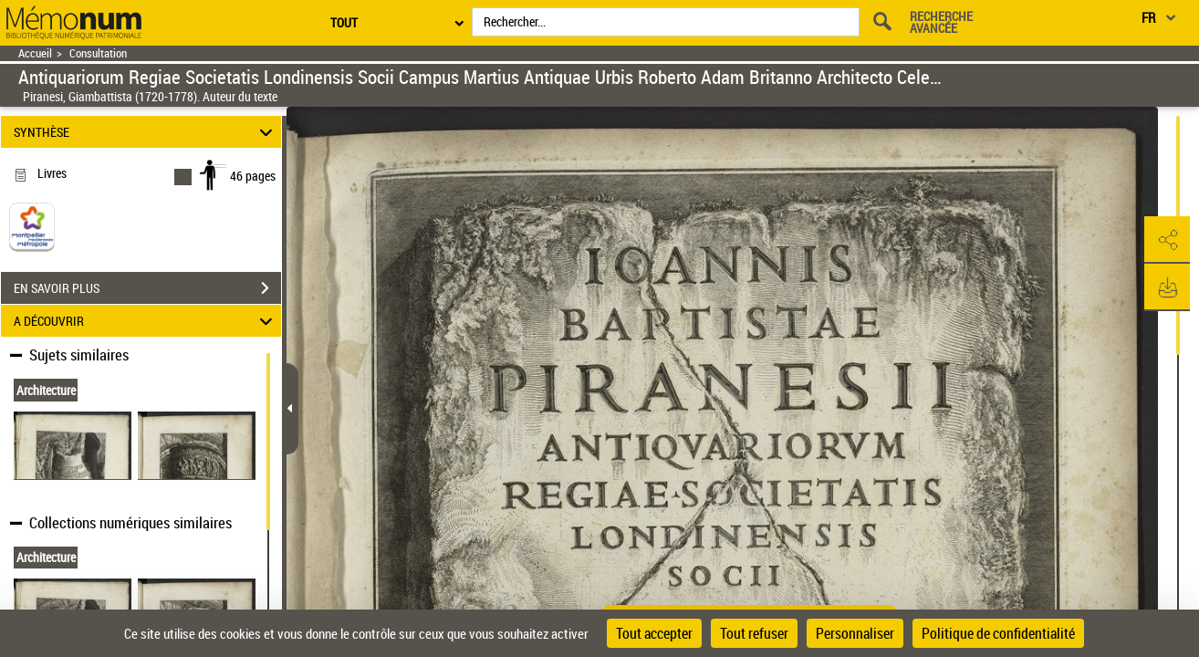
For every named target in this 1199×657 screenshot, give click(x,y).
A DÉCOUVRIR (145, 321)
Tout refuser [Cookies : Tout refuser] (754, 633)
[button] (1167, 240)
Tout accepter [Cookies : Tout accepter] (654, 633)
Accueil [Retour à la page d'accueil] (35, 53)
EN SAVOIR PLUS (147, 288)
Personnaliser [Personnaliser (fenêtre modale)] (855, 633)
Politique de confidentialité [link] (998, 633)
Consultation (98, 53)
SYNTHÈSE (145, 132)
